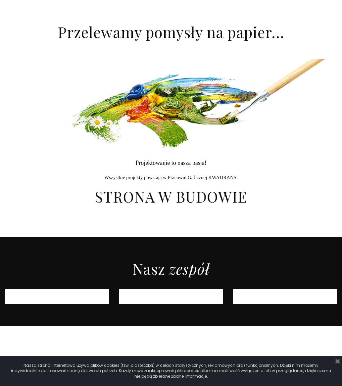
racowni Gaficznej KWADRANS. (204, 177)
